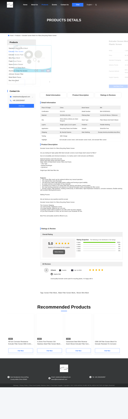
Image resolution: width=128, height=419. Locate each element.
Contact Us (65, 4)
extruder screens (70, 156)
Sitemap (15, 405)
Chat (77, 4)
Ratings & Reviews (108, 95)
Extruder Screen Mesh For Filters (50, 218)
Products (45, 4)
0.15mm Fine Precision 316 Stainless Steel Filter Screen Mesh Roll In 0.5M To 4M (48, 363)
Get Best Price (90, 86)
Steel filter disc (54, 173)
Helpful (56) (57, 294)
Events (54, 4)
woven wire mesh (82, 312)
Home (25, 4)
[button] (12, 351)
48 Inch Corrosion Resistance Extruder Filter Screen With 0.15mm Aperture (20, 363)
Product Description (80, 95)
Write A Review (59, 271)
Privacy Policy (23, 405)
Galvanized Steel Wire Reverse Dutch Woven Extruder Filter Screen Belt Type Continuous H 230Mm (78, 363)
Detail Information (53, 95)
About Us (34, 4)
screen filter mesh (50, 189)
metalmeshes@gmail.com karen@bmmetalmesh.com (31, 96)
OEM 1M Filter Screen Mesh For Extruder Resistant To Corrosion (106, 363)
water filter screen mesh (66, 312)
